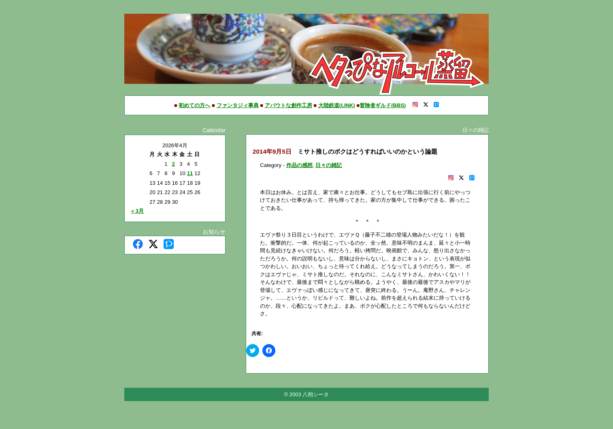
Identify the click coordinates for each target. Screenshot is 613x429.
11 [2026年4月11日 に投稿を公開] (190, 173)
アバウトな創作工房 (288, 105)
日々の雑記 (328, 165)
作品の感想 (299, 165)
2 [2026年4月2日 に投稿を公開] (173, 164)
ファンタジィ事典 (238, 105)
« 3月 (137, 211)
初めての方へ (194, 105)
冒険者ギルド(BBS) (383, 105)
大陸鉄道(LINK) (336, 105)
